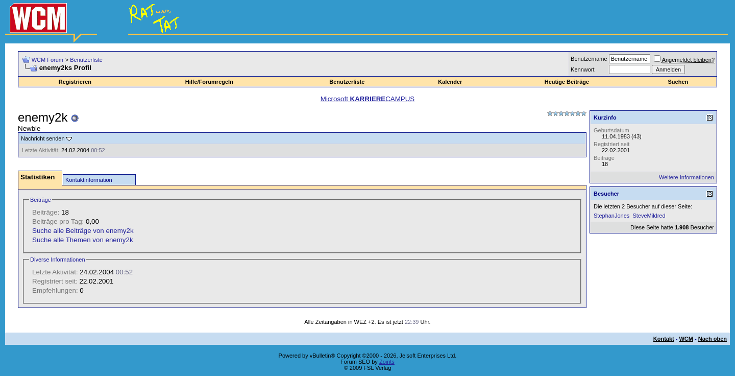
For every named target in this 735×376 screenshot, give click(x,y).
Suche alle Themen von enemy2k (82, 240)
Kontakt (663, 339)
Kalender (450, 82)
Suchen (678, 82)
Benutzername (589, 59)
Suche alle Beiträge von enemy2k (83, 230)
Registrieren (75, 82)
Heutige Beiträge (567, 82)
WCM (686, 339)
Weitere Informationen (686, 177)
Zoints (387, 362)
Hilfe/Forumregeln (209, 82)
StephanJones (611, 216)
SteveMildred (648, 216)
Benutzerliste (86, 60)
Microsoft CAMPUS (367, 99)
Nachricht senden (43, 138)
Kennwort (582, 69)
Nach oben (712, 339)
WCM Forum (47, 60)
